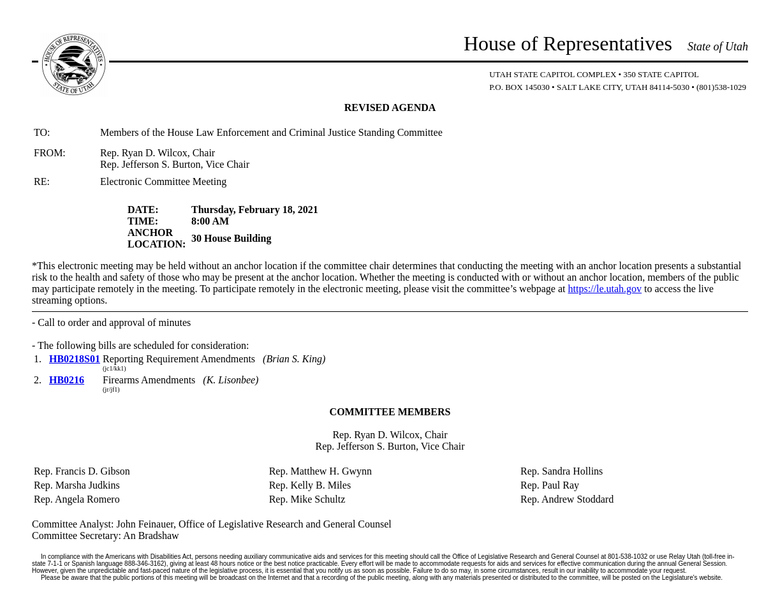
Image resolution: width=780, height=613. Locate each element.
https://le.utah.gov (605, 288)
